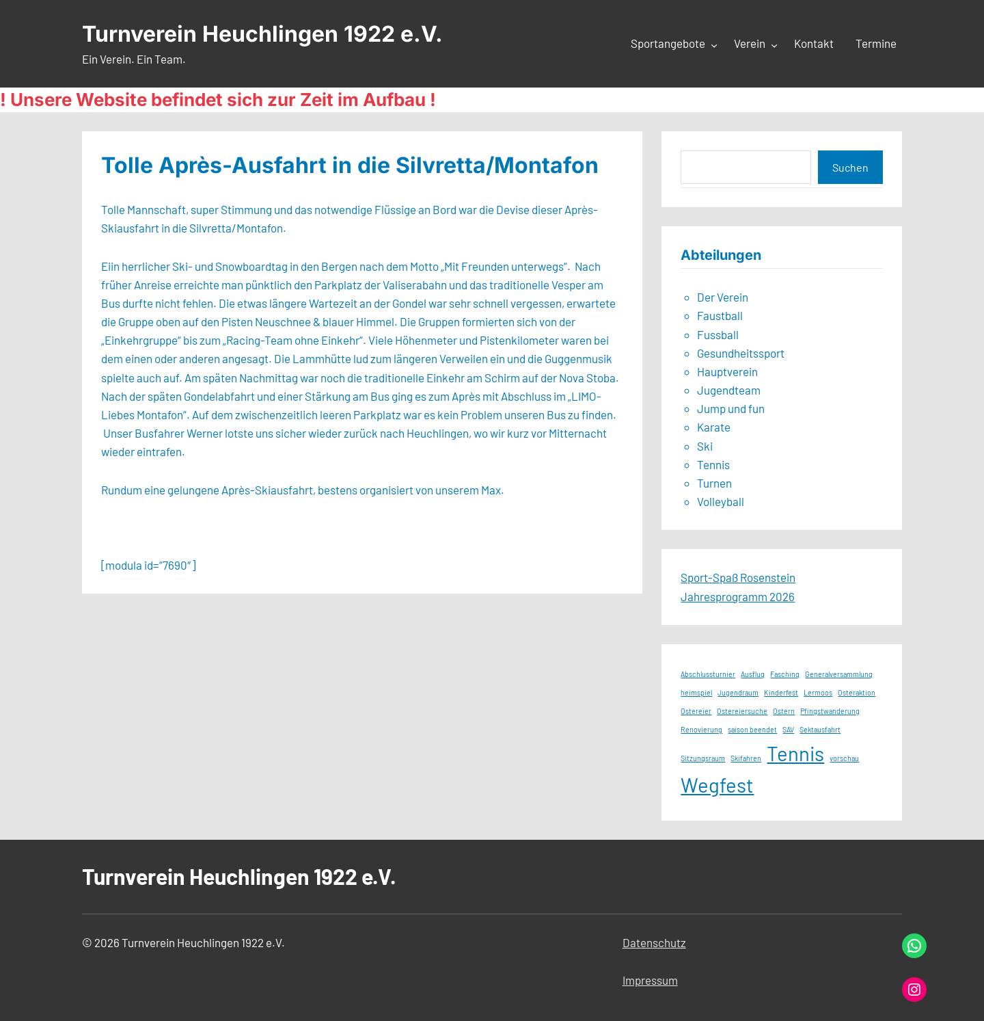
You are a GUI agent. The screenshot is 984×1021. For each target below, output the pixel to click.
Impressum (650, 980)
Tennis (713, 464)
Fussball (718, 334)
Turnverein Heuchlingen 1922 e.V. (262, 34)
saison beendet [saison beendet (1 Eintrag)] (752, 729)
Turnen (714, 483)
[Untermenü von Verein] (774, 44)
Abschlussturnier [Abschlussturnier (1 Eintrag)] (708, 673)
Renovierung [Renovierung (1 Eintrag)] (701, 729)
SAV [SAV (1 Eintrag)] (788, 729)
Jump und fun (731, 408)
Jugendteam (729, 390)
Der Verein (722, 297)
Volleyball (720, 501)
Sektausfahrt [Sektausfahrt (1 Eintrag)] (820, 729)
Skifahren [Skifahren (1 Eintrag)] (745, 758)
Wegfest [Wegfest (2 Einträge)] (717, 785)
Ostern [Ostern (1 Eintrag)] (784, 710)
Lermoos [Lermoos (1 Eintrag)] (818, 692)
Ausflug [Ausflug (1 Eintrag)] (753, 673)
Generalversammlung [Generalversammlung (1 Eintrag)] (839, 673)
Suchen (850, 167)
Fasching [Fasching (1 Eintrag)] (785, 673)
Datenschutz (654, 942)
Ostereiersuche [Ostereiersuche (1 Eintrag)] (742, 710)
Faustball (720, 315)
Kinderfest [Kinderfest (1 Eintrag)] (781, 692)
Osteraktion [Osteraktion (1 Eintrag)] (856, 692)
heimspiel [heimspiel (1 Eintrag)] (696, 692)
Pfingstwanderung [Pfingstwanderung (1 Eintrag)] (830, 710)
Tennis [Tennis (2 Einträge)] (795, 753)
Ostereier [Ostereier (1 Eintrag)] (696, 710)
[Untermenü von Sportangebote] (714, 44)
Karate (713, 427)
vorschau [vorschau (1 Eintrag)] (844, 758)
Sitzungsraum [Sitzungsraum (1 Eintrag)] (703, 758)
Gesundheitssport (740, 353)
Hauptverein (727, 371)
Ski (705, 446)
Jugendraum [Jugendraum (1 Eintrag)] (738, 692)
